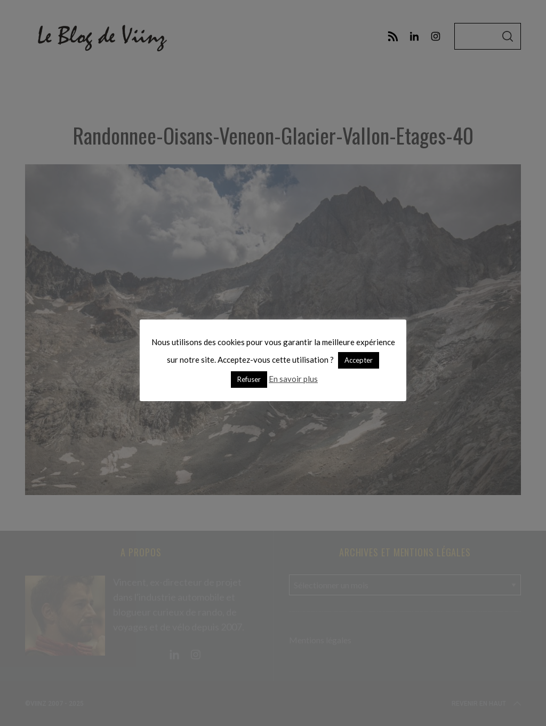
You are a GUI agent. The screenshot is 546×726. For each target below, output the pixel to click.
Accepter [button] (358, 360)
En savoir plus (293, 379)
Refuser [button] (249, 379)
